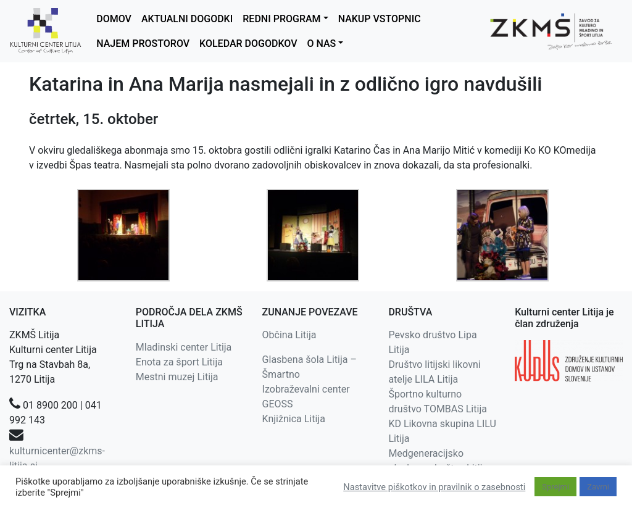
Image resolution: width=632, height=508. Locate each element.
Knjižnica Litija (293, 419)
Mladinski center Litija (184, 347)
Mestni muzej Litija (177, 377)
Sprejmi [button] (555, 486)
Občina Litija (289, 335)
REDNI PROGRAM (281, 19)
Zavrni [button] (598, 486)
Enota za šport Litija (179, 362)
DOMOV (113, 19)
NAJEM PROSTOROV (142, 43)
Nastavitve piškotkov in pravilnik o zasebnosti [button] (434, 487)
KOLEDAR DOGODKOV (248, 43)
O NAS (321, 43)
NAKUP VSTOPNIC (379, 19)
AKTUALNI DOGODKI (187, 19)
